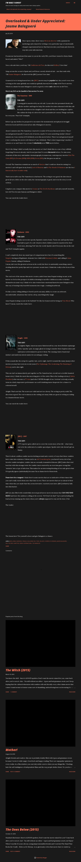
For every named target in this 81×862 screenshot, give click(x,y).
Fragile (24, 541)
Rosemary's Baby (51, 258)
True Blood (66, 301)
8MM (14, 541)
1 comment (13, 692)
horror (47, 541)
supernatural (27, 543)
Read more (72, 692)
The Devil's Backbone (47, 189)
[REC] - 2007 (22, 436)
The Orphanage (42, 364)
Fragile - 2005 (23, 338)
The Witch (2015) (18, 670)
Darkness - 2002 (23, 232)
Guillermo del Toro (38, 65)
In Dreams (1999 (19, 158)
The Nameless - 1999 (24, 96)
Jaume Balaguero (15, 74)
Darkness (19, 541)
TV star (27, 379)
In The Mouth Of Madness (56, 167)
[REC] (36, 80)
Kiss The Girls (9, 543)
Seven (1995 (39, 158)
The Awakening (53, 364)
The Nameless (36, 543)
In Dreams (53, 541)
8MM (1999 (30, 158)
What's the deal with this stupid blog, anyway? (18, 9)
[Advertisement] (40, 602)
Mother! (11, 750)
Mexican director (50, 41)
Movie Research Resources (42, 9)
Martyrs (42, 164)
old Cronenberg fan (44, 459)
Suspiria (9, 258)
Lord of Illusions (38, 167)
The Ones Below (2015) (22, 829)
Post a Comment (15, 771)
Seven (21, 543)
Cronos (35, 189)
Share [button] (7, 546)
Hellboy (56, 65)
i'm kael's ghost (13, 2)
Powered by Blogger (40, 857)
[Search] (68, 3)
